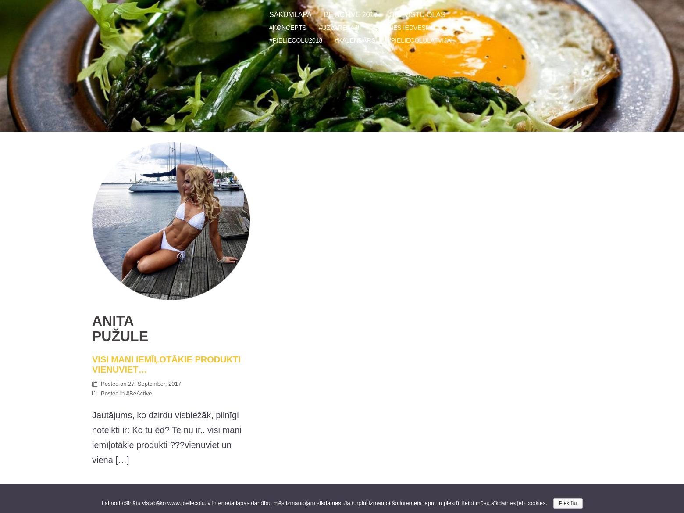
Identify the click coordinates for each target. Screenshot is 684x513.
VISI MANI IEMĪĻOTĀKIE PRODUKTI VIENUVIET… (171, 343)
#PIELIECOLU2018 (295, 40)
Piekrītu (568, 503)
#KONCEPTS (287, 27)
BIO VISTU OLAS (417, 14)
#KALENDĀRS (355, 40)
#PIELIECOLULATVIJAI (420, 40)
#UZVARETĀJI (339, 27)
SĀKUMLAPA (290, 14)
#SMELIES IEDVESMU (403, 27)
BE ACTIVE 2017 (351, 14)
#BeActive (139, 393)
